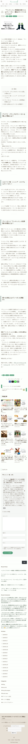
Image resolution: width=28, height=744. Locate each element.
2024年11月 (5, 667)
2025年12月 (5, 643)
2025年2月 (5, 658)
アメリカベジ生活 (7, 696)
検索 (24, 562)
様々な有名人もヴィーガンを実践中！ (14, 104)
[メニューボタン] (26, 1)
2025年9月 (5, 652)
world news (15, 16)
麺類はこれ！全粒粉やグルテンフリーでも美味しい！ (13, 584)
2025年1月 (5, 661)
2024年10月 (5, 670)
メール (4, 537)
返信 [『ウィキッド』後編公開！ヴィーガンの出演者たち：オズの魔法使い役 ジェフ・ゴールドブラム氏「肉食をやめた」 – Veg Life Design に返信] (4, 508)
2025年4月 (5, 655)
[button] (10, 382)
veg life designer (6, 690)
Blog (7, 16)
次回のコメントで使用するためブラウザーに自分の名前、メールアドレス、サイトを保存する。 (14, 548)
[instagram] (14, 737)
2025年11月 (5, 646)
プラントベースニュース (20, 362)
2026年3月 (5, 637)
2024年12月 (5, 664)
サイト (4, 542)
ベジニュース (6, 364)
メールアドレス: (14, 726)
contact (12, 739)
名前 (4, 532)
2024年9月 (5, 673)
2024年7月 (5, 676)
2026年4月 (5, 634)
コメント (5, 516)
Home (9, 739)
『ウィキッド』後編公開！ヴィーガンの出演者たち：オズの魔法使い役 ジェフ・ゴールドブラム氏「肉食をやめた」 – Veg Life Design (14, 481)
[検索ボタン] (1, 1)
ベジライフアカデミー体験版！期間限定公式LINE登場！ (14, 570)
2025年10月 (5, 649)
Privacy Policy (17, 739)
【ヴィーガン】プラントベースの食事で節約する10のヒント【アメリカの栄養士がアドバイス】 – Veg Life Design (13, 601)
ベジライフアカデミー (8, 702)
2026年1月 (5, 640)
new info (10, 16)
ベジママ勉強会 (6, 699)
